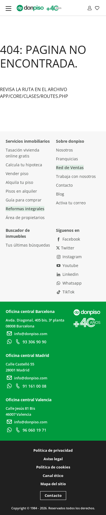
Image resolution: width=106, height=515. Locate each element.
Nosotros (64, 150)
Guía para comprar (24, 200)
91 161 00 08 (30, 386)
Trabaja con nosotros (76, 176)
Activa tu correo (71, 202)
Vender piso (17, 173)
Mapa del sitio (53, 483)
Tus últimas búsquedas (28, 245)
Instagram (69, 256)
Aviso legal (53, 458)
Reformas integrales (25, 208)
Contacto (64, 185)
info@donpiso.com (26, 333)
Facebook (68, 239)
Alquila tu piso (19, 182)
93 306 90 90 (30, 341)
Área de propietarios (25, 217)
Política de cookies (53, 467)
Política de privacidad (53, 450)
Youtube (67, 265)
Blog (60, 194)
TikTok (65, 292)
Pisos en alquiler (21, 191)
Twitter (65, 248)
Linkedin (67, 274)
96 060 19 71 (30, 430)
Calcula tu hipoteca (24, 164)
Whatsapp (69, 283)
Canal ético (53, 475)
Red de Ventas (70, 167)
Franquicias (67, 158)
